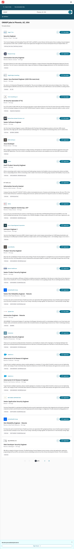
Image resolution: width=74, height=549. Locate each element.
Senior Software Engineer (12, 122)
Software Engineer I (10, 229)
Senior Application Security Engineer (16, 401)
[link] (25, 460)
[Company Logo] (5, 32)
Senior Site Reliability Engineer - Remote (18, 294)
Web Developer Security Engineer (15, 445)
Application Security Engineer (14, 337)
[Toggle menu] (71, 2)
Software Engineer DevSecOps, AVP (16, 208)
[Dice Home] (3, 2)
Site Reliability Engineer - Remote (15, 423)
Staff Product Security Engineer (15, 165)
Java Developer (9, 144)
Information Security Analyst (14, 186)
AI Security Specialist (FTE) (13, 101)
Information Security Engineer (14, 58)
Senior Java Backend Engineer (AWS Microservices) (21, 79)
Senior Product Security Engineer (15, 272)
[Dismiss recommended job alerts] (72, 542)
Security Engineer (10, 36)
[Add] (57, 32)
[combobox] (17, 12)
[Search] (70, 12)
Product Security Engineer (13, 251)
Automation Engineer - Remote (14, 315)
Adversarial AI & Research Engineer (16, 358)
